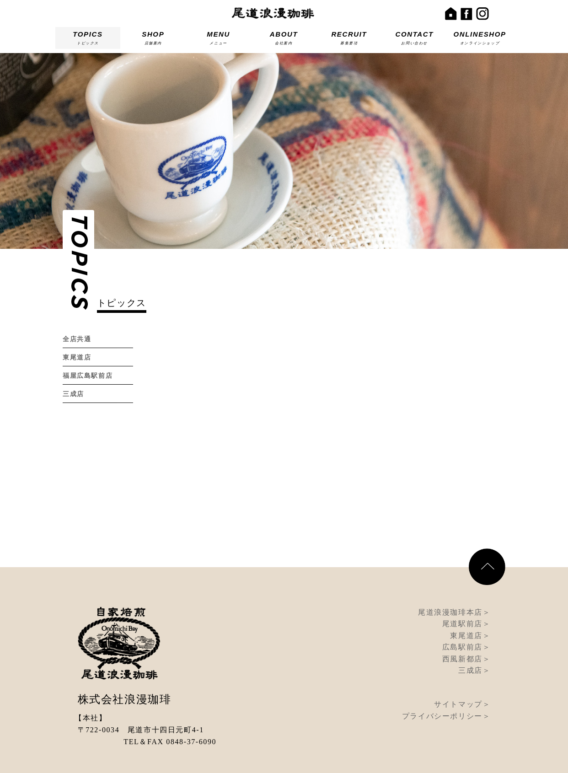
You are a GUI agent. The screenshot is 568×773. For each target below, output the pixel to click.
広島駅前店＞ (466, 621)
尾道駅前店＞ (466, 598)
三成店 (73, 394)
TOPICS (87, 39)
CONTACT (414, 39)
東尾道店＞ (470, 610)
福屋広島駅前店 (88, 375)
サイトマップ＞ (462, 678)
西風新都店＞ (466, 633)
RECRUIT (348, 39)
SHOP (153, 39)
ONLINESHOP (479, 39)
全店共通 (77, 339)
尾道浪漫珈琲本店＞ (454, 586)
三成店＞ (474, 645)
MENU (218, 39)
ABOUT (284, 39)
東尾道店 (77, 357)
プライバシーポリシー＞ (446, 690)
